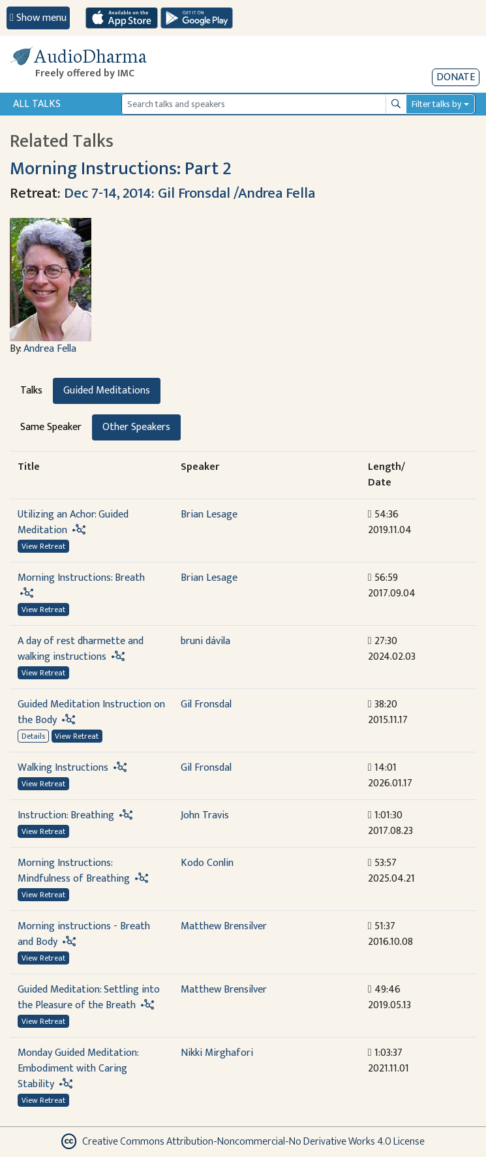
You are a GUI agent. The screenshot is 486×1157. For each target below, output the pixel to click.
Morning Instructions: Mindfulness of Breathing (74, 870)
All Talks (37, 104)
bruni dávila (205, 641)
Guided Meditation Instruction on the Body (91, 712)
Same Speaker (51, 427)
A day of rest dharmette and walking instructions (81, 649)
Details (33, 736)
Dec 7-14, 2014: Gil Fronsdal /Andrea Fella (189, 193)
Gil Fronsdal (206, 704)
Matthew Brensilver (224, 926)
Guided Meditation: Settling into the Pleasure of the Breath (89, 997)
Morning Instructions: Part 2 (121, 168)
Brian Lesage (209, 514)
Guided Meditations (106, 390)
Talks (31, 390)
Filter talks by (436, 104)
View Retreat (43, 546)
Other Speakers (136, 427)
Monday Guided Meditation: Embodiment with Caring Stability (78, 1068)
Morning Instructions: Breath (81, 578)
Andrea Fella (49, 349)
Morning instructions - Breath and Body (84, 934)
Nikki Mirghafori (217, 1053)
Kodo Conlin (207, 863)
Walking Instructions (63, 768)
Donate (455, 77)
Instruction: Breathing (66, 815)
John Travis (205, 815)
